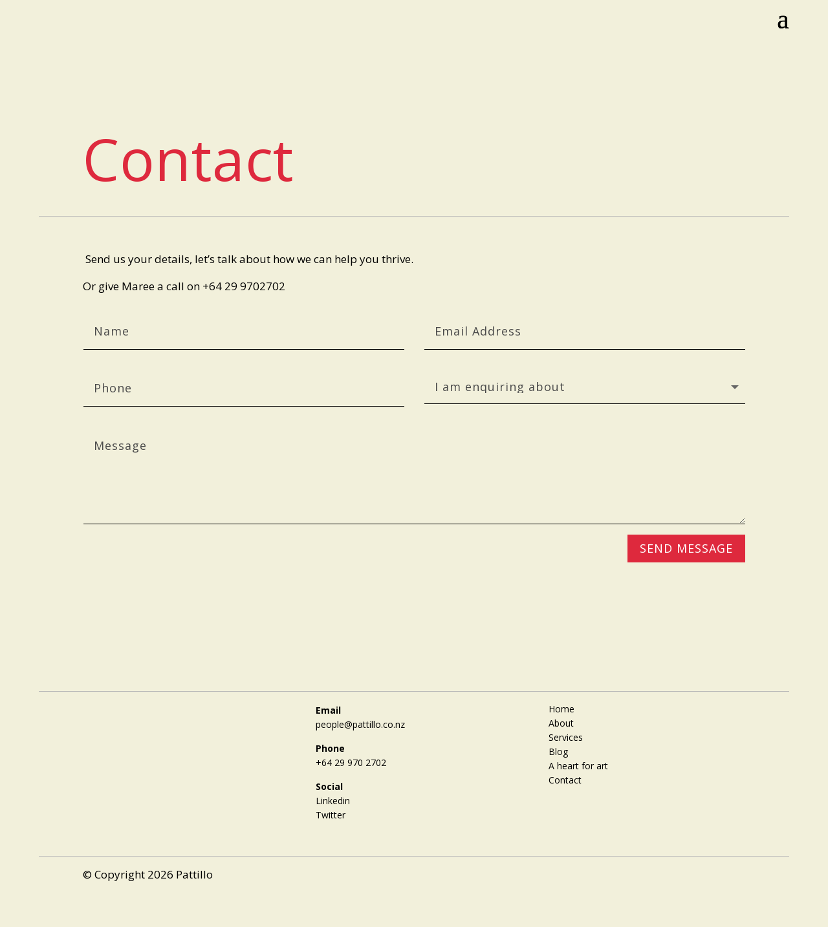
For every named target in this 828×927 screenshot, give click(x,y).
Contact (565, 779)
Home (561, 708)
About (561, 722)
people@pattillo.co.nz (360, 724)
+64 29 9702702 (243, 286)
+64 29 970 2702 (351, 762)
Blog (558, 750)
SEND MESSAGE (686, 548)
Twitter (330, 815)
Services (566, 736)
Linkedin (333, 800)
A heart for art (578, 765)
